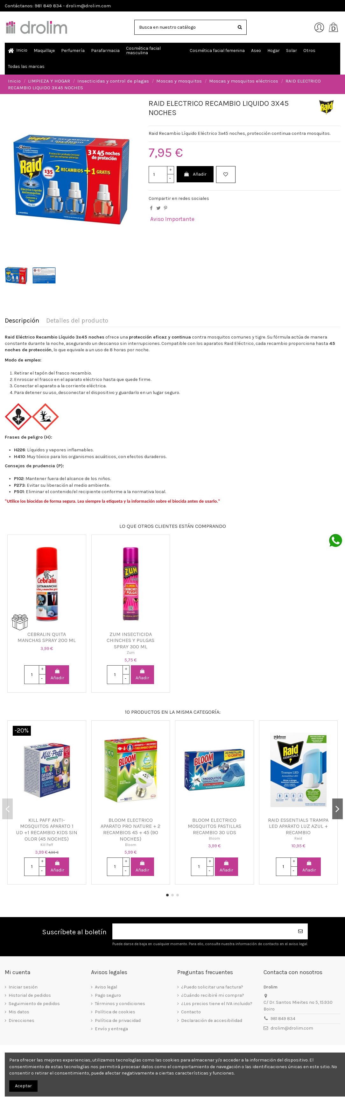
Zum (131, 652)
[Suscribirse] (301, 931)
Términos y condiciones (120, 1003)
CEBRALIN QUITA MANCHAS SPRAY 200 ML (47, 637)
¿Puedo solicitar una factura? (212, 987)
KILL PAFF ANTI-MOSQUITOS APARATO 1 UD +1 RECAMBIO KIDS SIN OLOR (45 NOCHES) (46, 829)
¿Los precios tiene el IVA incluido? (216, 1003)
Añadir (195, 174)
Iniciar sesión (23, 987)
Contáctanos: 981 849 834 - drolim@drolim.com (58, 6)
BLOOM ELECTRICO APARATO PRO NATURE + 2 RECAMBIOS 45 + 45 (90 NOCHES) (130, 829)
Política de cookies (115, 1012)
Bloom (130, 844)
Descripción (22, 320)
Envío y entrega (111, 1029)
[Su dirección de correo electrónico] (203, 931)
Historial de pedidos (30, 995)
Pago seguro (108, 995)
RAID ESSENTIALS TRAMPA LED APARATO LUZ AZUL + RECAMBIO (298, 826)
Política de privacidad (118, 1020)
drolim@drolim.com (292, 1028)
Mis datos (19, 1012)
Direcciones (21, 1020)
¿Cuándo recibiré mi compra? (212, 995)
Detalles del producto (77, 320)
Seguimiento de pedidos (34, 1003)
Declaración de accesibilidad (211, 1020)
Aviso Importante (172, 218)
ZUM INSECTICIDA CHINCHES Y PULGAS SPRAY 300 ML (130, 640)
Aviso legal (106, 987)
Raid (298, 838)
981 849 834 (283, 1018)
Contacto (191, 1012)
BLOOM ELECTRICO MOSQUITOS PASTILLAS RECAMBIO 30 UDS (214, 826)
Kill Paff (46, 844)
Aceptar (23, 1086)
